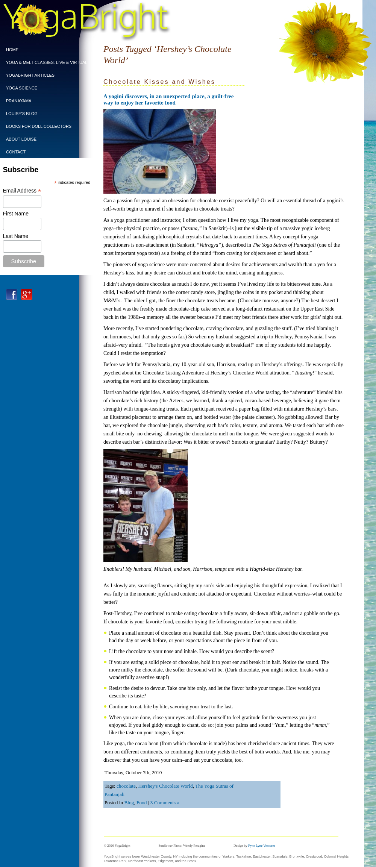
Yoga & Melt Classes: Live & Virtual (44, 62)
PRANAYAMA (18, 101)
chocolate (126, 786)
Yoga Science (21, 88)
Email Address (22, 190)
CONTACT (16, 152)
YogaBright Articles (30, 75)
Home (12, 49)
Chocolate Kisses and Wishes (159, 82)
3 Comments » (165, 802)
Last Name (16, 236)
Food (141, 802)
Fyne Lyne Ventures (261, 845)
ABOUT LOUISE (21, 139)
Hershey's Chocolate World (165, 786)
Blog (129, 802)
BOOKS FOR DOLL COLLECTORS (38, 126)
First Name (16, 214)
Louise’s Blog (22, 113)
